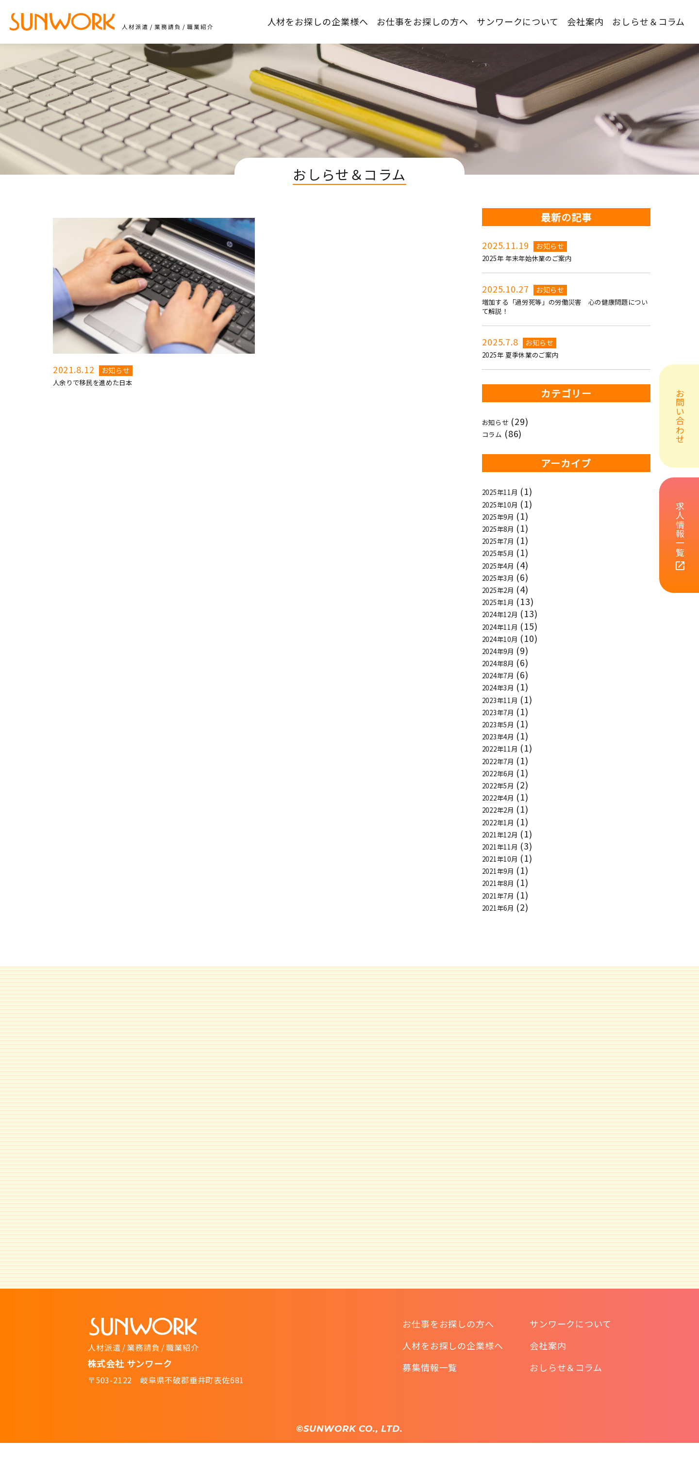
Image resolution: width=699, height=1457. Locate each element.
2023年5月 (504, 735)
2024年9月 (504, 662)
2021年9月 (504, 882)
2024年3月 (504, 699)
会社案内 (548, 1359)
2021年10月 (507, 870)
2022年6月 (504, 784)
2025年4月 (504, 577)
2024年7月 (504, 687)
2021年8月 (504, 894)
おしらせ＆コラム (566, 1381)
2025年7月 (504, 552)
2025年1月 (504, 613)
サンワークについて (571, 1337)
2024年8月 (504, 675)
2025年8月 (504, 540)
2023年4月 (504, 748)
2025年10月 (507, 515)
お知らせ (115, 370)
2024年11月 (507, 638)
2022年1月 (504, 833)
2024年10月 (507, 650)
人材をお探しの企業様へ (452, 1359)
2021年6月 (504, 919)
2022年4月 (504, 809)
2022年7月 (504, 772)
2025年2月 (504, 601)
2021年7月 (504, 906)
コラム (495, 446)
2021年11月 (507, 857)
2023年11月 (507, 711)
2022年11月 (507, 760)
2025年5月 (504, 564)
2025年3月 (504, 589)
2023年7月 (504, 723)
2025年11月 (507, 503)
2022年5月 (504, 796)
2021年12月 (507, 845)
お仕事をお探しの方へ (448, 1337)
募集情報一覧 (429, 1381)
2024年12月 (507, 626)
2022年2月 (504, 821)
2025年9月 (504, 528)
